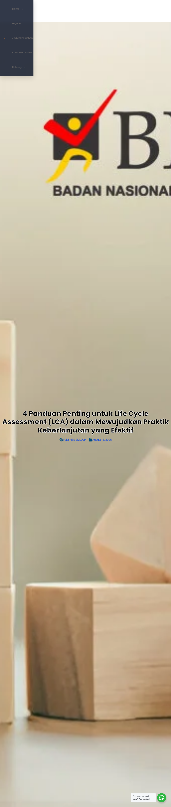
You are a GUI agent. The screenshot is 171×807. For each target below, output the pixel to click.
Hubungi (144, 11)
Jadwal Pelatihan (100, 11)
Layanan (82, 11)
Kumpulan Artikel (124, 11)
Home (68, 11)
